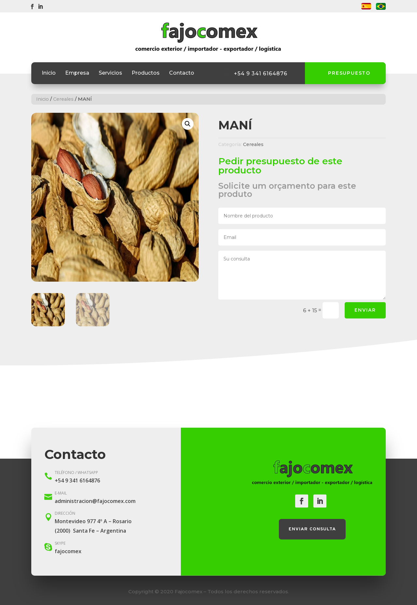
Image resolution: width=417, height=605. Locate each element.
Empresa (77, 73)
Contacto (181, 73)
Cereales (63, 99)
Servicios (110, 73)
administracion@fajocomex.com (95, 501)
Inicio (49, 73)
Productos (146, 73)
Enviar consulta (312, 529)
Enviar (365, 310)
